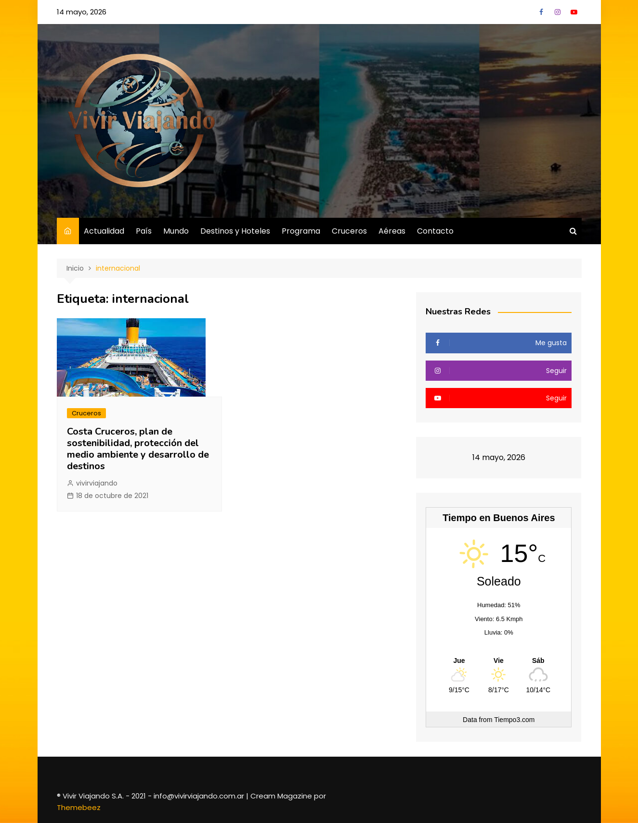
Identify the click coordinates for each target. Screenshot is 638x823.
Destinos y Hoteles (235, 231)
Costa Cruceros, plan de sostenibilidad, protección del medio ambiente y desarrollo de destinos (138, 449)
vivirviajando (96, 483)
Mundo (176, 231)
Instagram (557, 12)
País (144, 231)
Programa (301, 231)
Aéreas (391, 231)
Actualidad (104, 231)
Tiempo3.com (514, 719)
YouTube (574, 12)
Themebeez (79, 807)
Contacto (435, 231)
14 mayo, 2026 (81, 12)
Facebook (541, 12)
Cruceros (349, 231)
